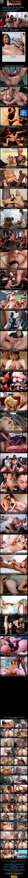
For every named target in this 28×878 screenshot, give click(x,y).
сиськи (7, 30)
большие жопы (14, 30)
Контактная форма (10, 873)
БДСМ (10, 29)
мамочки (6, 29)
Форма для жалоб (19, 873)
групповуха (17, 29)
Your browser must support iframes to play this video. (14, 20)
